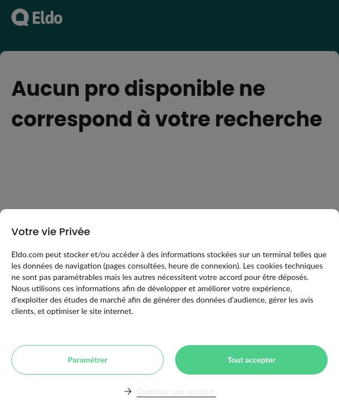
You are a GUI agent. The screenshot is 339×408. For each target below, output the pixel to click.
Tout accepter (251, 359)
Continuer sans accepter (176, 391)
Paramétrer (88, 359)
